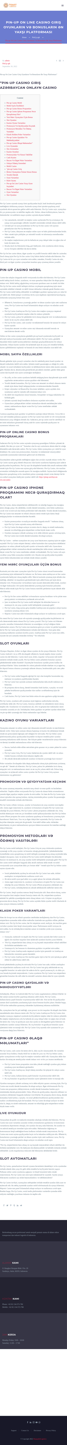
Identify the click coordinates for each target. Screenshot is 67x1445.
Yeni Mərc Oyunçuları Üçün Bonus (20, 117)
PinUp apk (6, 63)
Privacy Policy (51, 1430)
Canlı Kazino (11, 158)
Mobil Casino (12, 166)
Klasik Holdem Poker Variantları (19, 135)
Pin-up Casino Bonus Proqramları (19, 109)
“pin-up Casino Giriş (14, 169)
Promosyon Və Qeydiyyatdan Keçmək (21, 126)
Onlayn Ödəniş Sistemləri (16, 163)
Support (13, 1430)
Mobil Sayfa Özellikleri (15, 106)
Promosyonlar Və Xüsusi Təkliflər (19, 155)
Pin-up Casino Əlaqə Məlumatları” (20, 143)
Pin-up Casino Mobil (14, 103)
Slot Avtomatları (13, 149)
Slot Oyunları (11, 120)
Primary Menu (63, 5)
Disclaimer (37, 1430)
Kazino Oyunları (13, 152)
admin (7, 61)
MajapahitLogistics (39, 1439)
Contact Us (25, 1430)
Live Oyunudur (12, 146)
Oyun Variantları (13, 178)
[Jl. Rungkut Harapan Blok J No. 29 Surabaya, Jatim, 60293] (33, 1382)
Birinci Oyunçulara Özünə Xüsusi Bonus (22, 172)
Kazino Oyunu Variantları (16, 123)
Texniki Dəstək (12, 175)
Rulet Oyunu (11, 181)
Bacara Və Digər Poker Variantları (19, 160)
